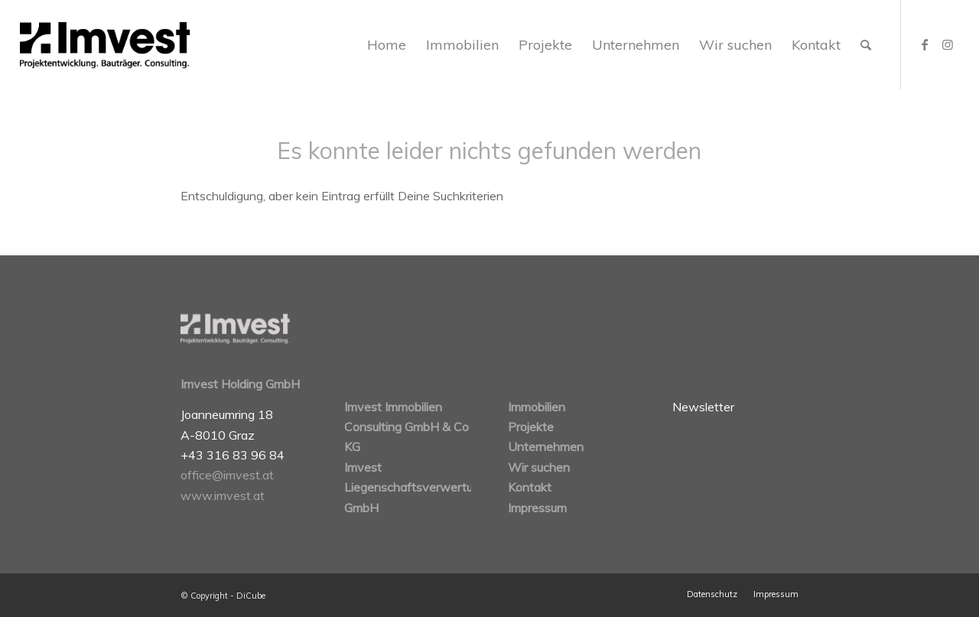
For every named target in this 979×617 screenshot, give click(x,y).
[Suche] (866, 45)
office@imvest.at (227, 474)
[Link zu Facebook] (924, 44)
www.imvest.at (223, 495)
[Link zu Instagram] (947, 44)
